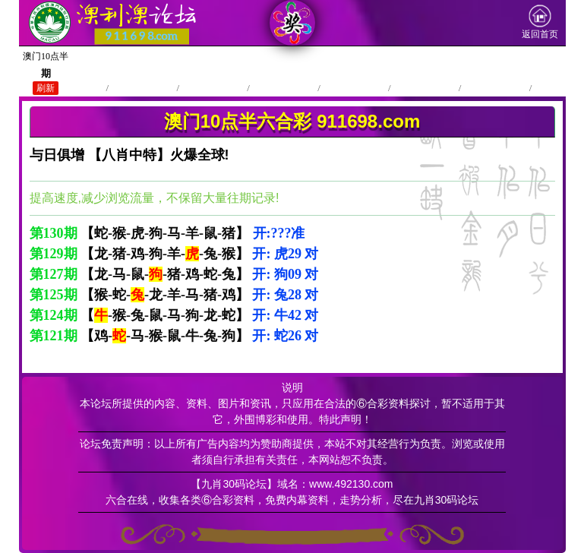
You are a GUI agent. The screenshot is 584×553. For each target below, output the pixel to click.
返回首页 (540, 22)
